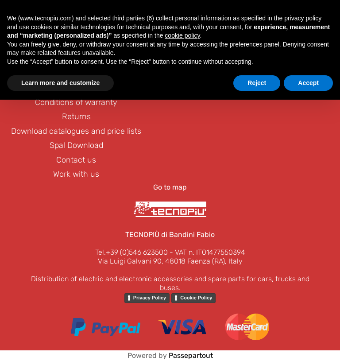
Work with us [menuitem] (76, 174)
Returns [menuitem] (76, 116)
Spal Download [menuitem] (76, 145)
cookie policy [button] (182, 35)
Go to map (170, 187)
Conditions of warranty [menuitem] (76, 102)
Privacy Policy (149, 297)
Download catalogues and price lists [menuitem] (76, 131)
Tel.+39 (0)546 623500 (131, 252)
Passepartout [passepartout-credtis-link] (191, 355)
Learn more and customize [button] (60, 82)
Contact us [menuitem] (76, 160)
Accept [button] (308, 82)
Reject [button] (256, 82)
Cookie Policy (196, 297)
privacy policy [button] (302, 18)
